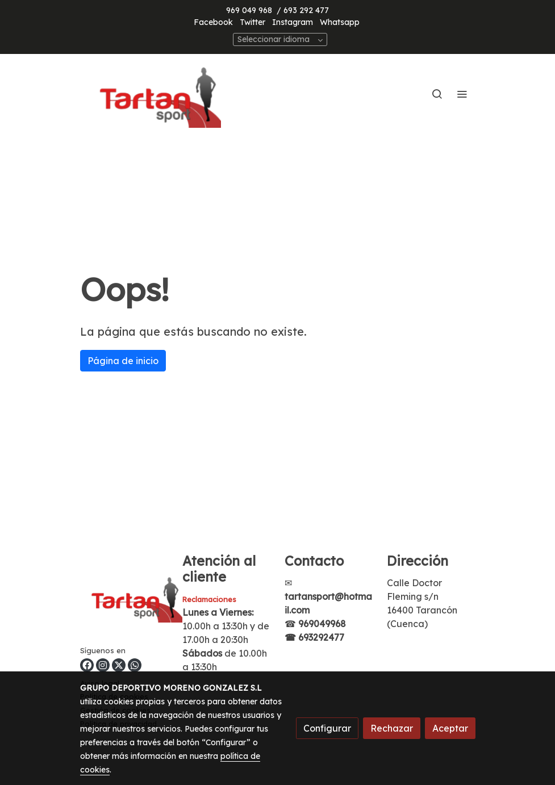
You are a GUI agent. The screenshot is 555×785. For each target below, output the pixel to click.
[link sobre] (124, 599)
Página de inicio (122, 360)
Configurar (327, 728)
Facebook (213, 22)
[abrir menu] (461, 93)
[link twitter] (119, 665)
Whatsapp (340, 22)
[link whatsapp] (134, 665)
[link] (153, 94)
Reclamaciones (209, 599)
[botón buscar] (436, 93)
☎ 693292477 (314, 637)
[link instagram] (103, 665)
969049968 (322, 623)
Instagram (292, 22)
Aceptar (450, 728)
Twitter (252, 22)
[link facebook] (87, 665)
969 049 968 (249, 10)
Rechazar (391, 728)
